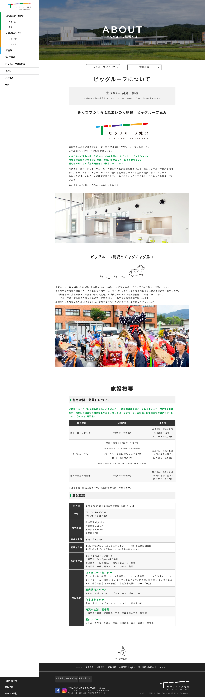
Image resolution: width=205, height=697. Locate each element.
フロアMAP (10, 55)
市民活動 (123, 667)
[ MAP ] (103, 687)
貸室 (10, 26)
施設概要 (144, 67)
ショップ (12, 43)
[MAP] (132, 505)
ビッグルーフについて (103, 67)
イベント (9, 68)
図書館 (9, 49)
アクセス (9, 75)
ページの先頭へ (122, 653)
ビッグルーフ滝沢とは (15, 62)
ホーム (79, 667)
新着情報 (112, 667)
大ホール (12, 21)
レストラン (13, 38)
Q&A (7, 81)
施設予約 (9, 687)
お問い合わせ (11, 680)
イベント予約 (11, 693)
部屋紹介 (101, 667)
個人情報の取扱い (146, 667)
